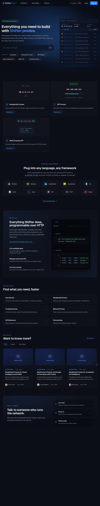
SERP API (22, 59)
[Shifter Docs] (9, 3)
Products (25, 3)
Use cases (22, 344)
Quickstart (14, 55)
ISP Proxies (42, 55)
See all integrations (50, 201)
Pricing (47, 3)
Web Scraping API (9, 59)
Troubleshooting (35, 59)
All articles (91, 338)
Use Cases (36, 3)
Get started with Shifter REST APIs (21, 242)
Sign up (93, 3)
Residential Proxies (27, 55)
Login (86, 3)
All (5, 344)
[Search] (76, 3)
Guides (13, 344)
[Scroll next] (97, 364)
